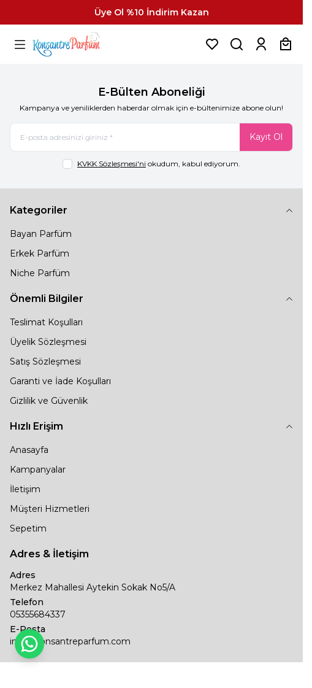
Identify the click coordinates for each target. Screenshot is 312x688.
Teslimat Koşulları (46, 322)
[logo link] (81, 44)
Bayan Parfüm (41, 233)
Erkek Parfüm (39, 253)
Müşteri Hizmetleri (49, 508)
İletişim (25, 489)
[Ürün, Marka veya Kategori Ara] (236, 44)
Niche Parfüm (40, 273)
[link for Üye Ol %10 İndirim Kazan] (151, 12)
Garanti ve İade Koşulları (60, 381)
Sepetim (28, 528)
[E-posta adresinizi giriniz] (151, 137)
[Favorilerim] (212, 44)
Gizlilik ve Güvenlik (49, 400)
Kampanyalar (38, 469)
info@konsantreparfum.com (70, 641)
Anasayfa (29, 449)
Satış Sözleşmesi (45, 361)
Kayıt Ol (266, 136)
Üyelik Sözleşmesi (48, 341)
